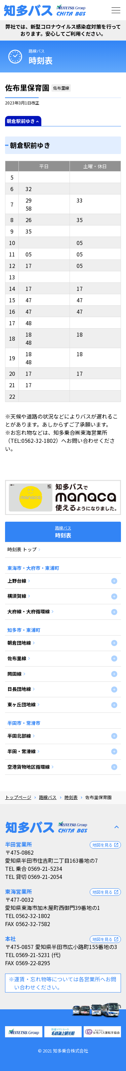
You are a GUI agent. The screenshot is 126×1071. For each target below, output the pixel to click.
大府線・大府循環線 (28, 611)
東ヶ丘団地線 (21, 704)
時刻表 (71, 797)
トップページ (18, 797)
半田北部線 (19, 735)
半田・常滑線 (21, 751)
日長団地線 (19, 688)
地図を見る (105, 845)
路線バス (37, 51)
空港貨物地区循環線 (28, 766)
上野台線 (16, 580)
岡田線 (14, 673)
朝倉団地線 (19, 642)
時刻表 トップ (22, 549)
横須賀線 (16, 595)
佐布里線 (16, 658)
